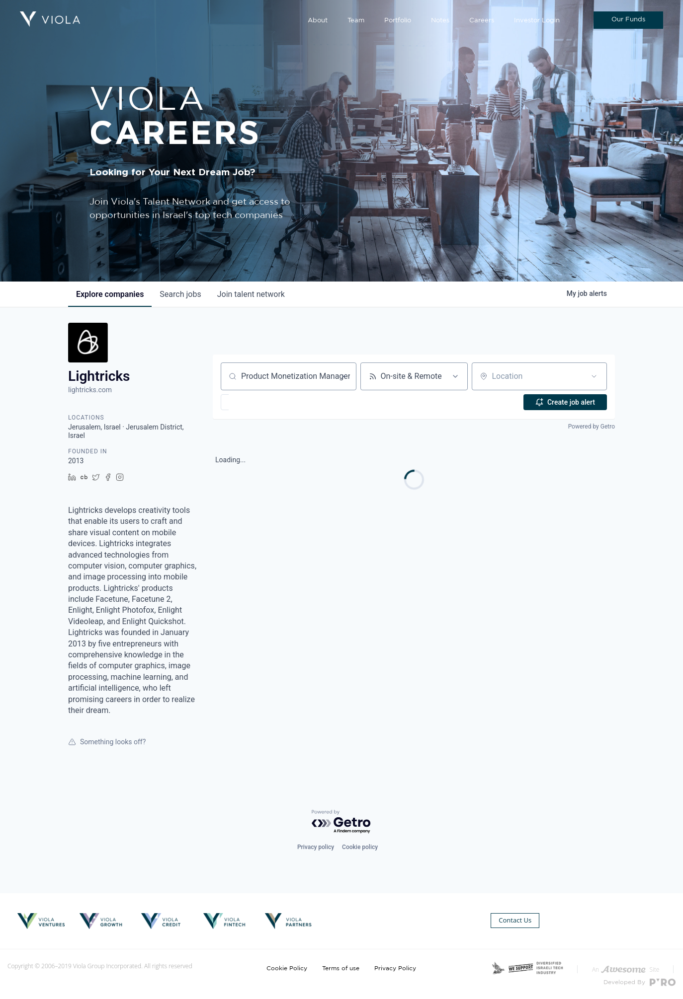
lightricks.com (90, 390)
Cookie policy (360, 847)
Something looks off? (107, 742)
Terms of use (340, 968)
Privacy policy (315, 847)
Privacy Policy (395, 968)
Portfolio (397, 20)
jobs (180, 294)
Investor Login (537, 20)
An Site (625, 969)
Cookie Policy (286, 968)
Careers (481, 20)
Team (355, 20)
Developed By (639, 982)
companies (110, 294)
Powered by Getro (591, 426)
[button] (254, 402)
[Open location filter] (594, 376)
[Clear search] (343, 376)
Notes (440, 20)
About (318, 20)
